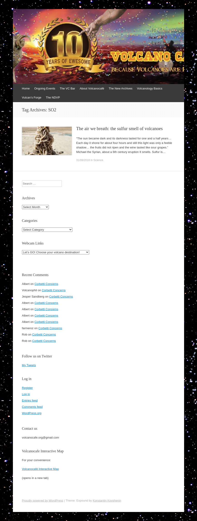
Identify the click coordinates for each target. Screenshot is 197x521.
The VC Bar (67, 88)
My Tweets (29, 365)
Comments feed (32, 406)
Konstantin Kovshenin (107, 500)
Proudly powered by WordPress (42, 500)
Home (26, 88)
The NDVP (53, 97)
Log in (26, 394)
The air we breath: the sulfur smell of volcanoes (119, 128)
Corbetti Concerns (46, 284)
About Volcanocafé (92, 88)
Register (27, 388)
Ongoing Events (44, 88)
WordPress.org (31, 413)
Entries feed (30, 400)
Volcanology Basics (149, 88)
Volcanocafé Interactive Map (40, 469)
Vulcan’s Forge (31, 97)
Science (98, 160)
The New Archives (120, 88)
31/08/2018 (83, 160)
